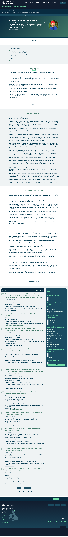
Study (26, 2)
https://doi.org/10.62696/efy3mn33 (20, 441)
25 (19, 491)
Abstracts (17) (52, 329)
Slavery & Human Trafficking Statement (42, 531)
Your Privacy (22, 531)
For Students (48, 506)
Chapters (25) (52, 309)
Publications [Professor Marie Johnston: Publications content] (34, 281)
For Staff (56, 506)
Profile (29, 15)
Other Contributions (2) (54, 363)
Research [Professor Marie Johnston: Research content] (34, 104)
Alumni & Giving (46, 2)
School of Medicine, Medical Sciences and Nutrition (23, 61)
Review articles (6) (53, 346)
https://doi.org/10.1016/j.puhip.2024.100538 (22, 403)
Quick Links (55, 2)
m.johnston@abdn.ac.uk (16, 48)
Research (38, 2)
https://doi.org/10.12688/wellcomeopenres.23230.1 (24, 425)
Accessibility (28, 531)
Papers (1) (51, 322)
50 (21, 491)
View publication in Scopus (16, 345)
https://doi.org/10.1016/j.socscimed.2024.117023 (23, 481)
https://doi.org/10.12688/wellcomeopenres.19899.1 (24, 461)
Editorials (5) (52, 340)
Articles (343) (52, 331)
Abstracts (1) (52, 320)
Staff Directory (5, 522)
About (32, 2)
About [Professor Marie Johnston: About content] (34, 40)
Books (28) (51, 298)
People (25, 15)
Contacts (3, 518)
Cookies (32, 531)
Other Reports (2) (53, 300)
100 (23, 491)
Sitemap (63, 506)
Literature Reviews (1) (54, 344)
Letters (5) (51, 342)
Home (3, 15)
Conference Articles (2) (54, 333)
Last (30, 488)
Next (26, 488)
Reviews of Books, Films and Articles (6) (55, 336)
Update (55, 499)
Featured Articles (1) (53, 354)
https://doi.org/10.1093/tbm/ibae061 (21, 382)
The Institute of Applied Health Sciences (15, 6)
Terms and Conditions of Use (13, 531)
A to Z (3, 519)
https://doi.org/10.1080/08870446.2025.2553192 (23, 306)
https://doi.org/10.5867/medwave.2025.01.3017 (23, 360)
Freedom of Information (55, 531)
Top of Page (63, 527)
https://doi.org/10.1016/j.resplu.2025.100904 (22, 339)
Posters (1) (51, 324)
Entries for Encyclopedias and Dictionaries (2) (56, 312)
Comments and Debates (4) (55, 339)
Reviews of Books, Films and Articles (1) (55, 356)
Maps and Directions (6, 521)
